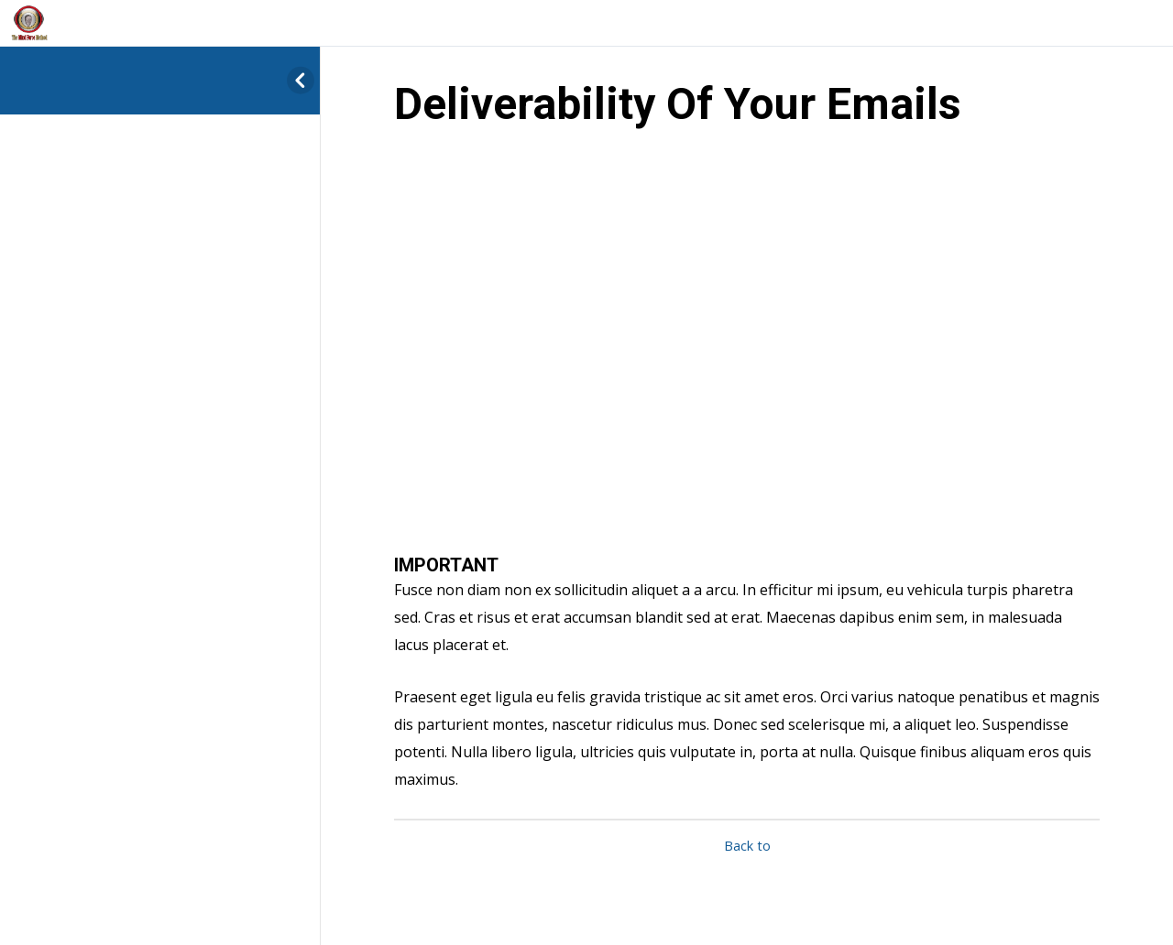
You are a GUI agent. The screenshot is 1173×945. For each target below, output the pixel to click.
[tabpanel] (747, 475)
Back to (747, 845)
